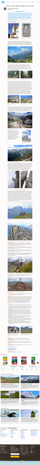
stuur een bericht (23, 454)
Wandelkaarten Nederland (34, 432)
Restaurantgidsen (23, 436)
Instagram (32, 452)
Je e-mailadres (15, 454)
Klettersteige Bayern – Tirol (12, 348)
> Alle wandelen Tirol (36, 354)
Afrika (1, 431)
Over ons (32, 448)
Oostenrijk (12, 436)
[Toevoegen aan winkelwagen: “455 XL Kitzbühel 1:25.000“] (8, 369)
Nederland (12, 430)
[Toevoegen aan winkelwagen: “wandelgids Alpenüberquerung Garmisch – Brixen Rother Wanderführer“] (26, 369)
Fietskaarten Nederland (34, 430)
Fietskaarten (22, 433)
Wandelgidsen (22, 438)
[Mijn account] (36, 2)
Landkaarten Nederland (34, 431)
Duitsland (12, 432)
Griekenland (12, 437)
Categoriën (13, 2)
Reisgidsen (22, 431)
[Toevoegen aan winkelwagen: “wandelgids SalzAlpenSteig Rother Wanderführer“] (17, 369)
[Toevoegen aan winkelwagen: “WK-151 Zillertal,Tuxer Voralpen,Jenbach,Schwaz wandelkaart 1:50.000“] (36, 369)
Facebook (33, 451)
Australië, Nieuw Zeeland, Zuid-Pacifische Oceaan (5, 436)
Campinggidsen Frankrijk (34, 433)
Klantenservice (32, 447)
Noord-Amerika (3, 433)
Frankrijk (12, 431)
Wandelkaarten (23, 432)
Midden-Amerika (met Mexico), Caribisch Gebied (5, 434)
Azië (1, 432)
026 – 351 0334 (3, 449)
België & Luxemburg (13, 433)
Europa (1, 430)
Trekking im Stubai (23, 301)
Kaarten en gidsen (23, 430)
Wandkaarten (22, 437)
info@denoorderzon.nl (3, 450)
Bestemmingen (8, 2)
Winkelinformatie (32, 2)
